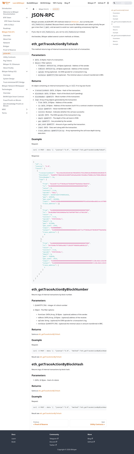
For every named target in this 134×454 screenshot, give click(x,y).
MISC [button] (4, 109)
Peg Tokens (7, 61)
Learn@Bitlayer (18, 3)
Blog (67, 3)
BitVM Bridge (45, 3)
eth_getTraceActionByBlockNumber (121, 23)
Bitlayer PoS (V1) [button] (8, 32)
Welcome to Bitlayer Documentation (11, 13)
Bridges (6, 46)
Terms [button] (4, 113)
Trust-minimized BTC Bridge (13, 82)
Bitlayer (92, 3)
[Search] (122, 3)
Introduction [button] (7, 8)
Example (115, 19)
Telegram (54, 439)
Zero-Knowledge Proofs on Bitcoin (13, 105)
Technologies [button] (7, 89)
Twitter (53, 445)
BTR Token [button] (7, 17)
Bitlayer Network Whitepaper (13, 86)
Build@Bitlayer (32, 3)
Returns (115, 16)
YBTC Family (57, 3)
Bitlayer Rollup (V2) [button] (9, 71)
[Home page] (33, 9)
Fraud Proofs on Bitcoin (12, 100)
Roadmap (7, 28)
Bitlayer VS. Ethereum (11, 64)
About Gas (7, 39)
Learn (14, 439)
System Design (9, 79)
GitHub (101, 3)
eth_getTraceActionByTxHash (49, 334)
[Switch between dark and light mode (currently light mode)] (108, 3)
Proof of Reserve (9, 50)
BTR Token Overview (12, 21)
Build (13, 442)
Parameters (116, 13)
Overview (6, 35)
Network (6, 43)
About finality (8, 68)
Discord (53, 442)
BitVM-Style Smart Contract (13, 97)
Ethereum (75, 22)
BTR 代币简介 (9, 25)
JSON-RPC (7, 53)
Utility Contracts (9, 57)
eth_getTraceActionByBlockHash (121, 35)
